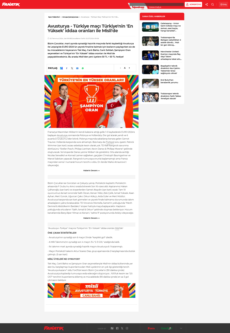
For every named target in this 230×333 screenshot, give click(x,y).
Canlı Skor (104, 4)
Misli (117, 228)
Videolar (157, 4)
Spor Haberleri (54, 17)
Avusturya (62, 135)
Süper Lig (43, 4)
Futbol (29, 4)
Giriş (223, 4)
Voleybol (74, 4)
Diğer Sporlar (139, 4)
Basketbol (58, 4)
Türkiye (110, 142)
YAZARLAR (89, 4)
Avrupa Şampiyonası (70, 17)
